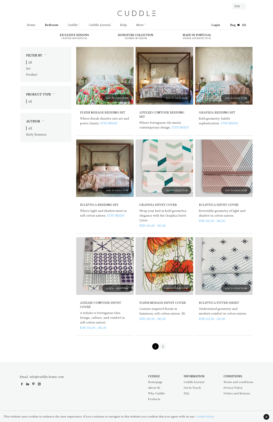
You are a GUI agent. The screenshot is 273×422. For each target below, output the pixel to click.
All (30, 62)
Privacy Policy (233, 387)
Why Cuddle (156, 393)
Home (31, 25)
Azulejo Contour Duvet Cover (101, 304)
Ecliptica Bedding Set (99, 204)
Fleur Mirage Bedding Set (103, 112)
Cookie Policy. (205, 416)
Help (123, 25)
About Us (154, 387)
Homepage (155, 382)
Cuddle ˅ (73, 25)
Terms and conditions (238, 382)
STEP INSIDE (108, 123)
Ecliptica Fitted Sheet (219, 302)
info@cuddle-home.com (47, 377)
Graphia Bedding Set (217, 112)
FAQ (186, 393)
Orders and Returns (237, 393)
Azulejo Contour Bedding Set (162, 114)
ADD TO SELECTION (117, 97)
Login (215, 25)
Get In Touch (192, 387)
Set (28, 68)
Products (154, 399)
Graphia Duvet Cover (158, 204)
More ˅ (140, 25)
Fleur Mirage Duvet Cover (162, 302)
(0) (238, 25)
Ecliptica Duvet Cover (219, 204)
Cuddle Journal (100, 25)
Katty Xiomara (36, 134)
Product (31, 74)
